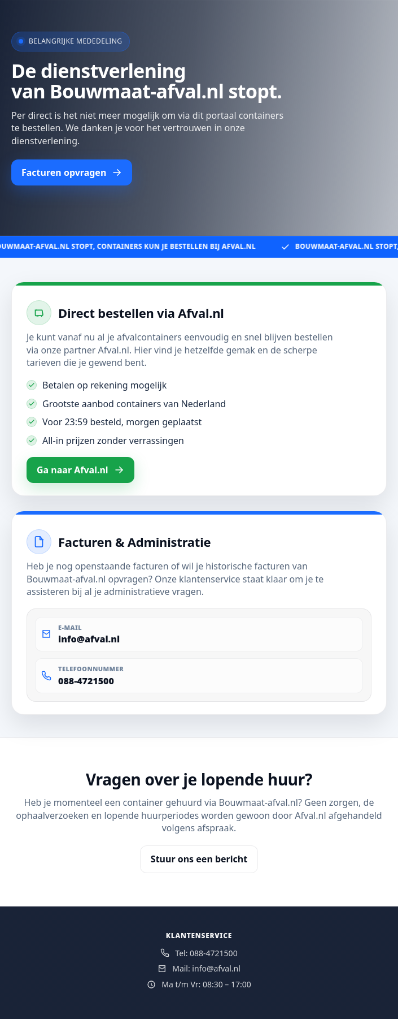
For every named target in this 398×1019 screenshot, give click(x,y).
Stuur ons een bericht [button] (199, 859)
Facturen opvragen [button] (71, 172)
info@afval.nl (89, 639)
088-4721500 (86, 681)
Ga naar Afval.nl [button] (80, 470)
